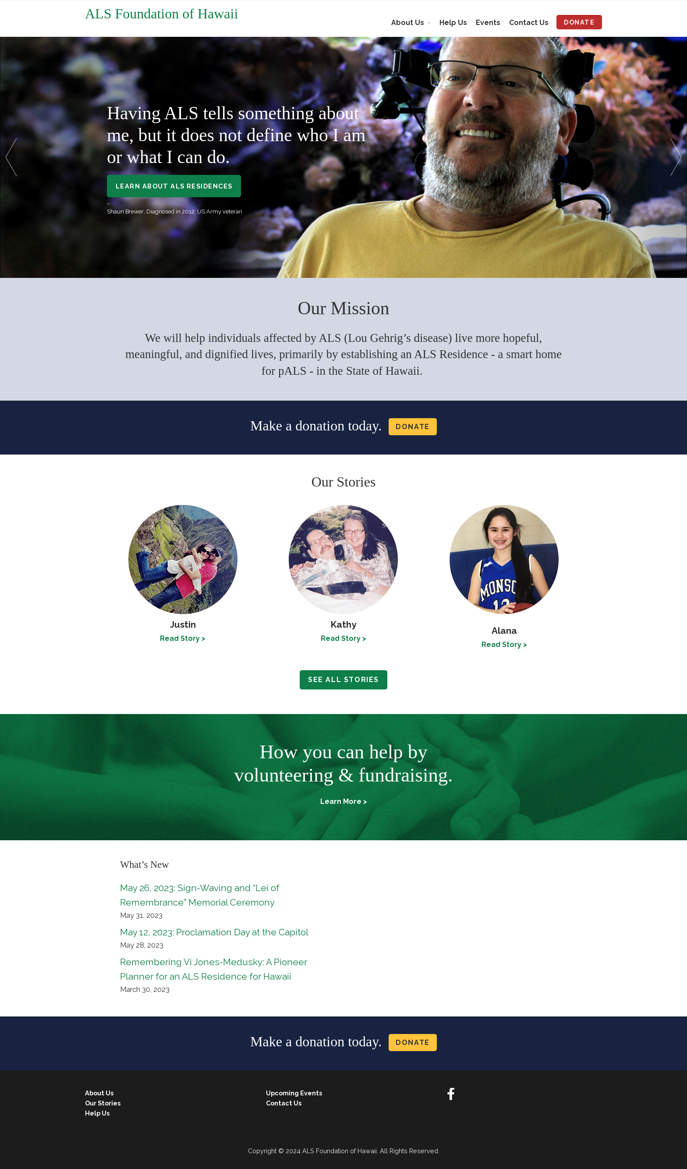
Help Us (453, 22)
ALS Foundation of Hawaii (161, 13)
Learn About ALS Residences (174, 186)
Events (488, 22)
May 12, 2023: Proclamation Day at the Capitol (214, 932)
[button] (14, 157)
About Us (407, 22)
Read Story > (343, 638)
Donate (579, 22)
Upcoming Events (294, 1093)
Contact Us (529, 22)
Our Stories (102, 1103)
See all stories (343, 679)
